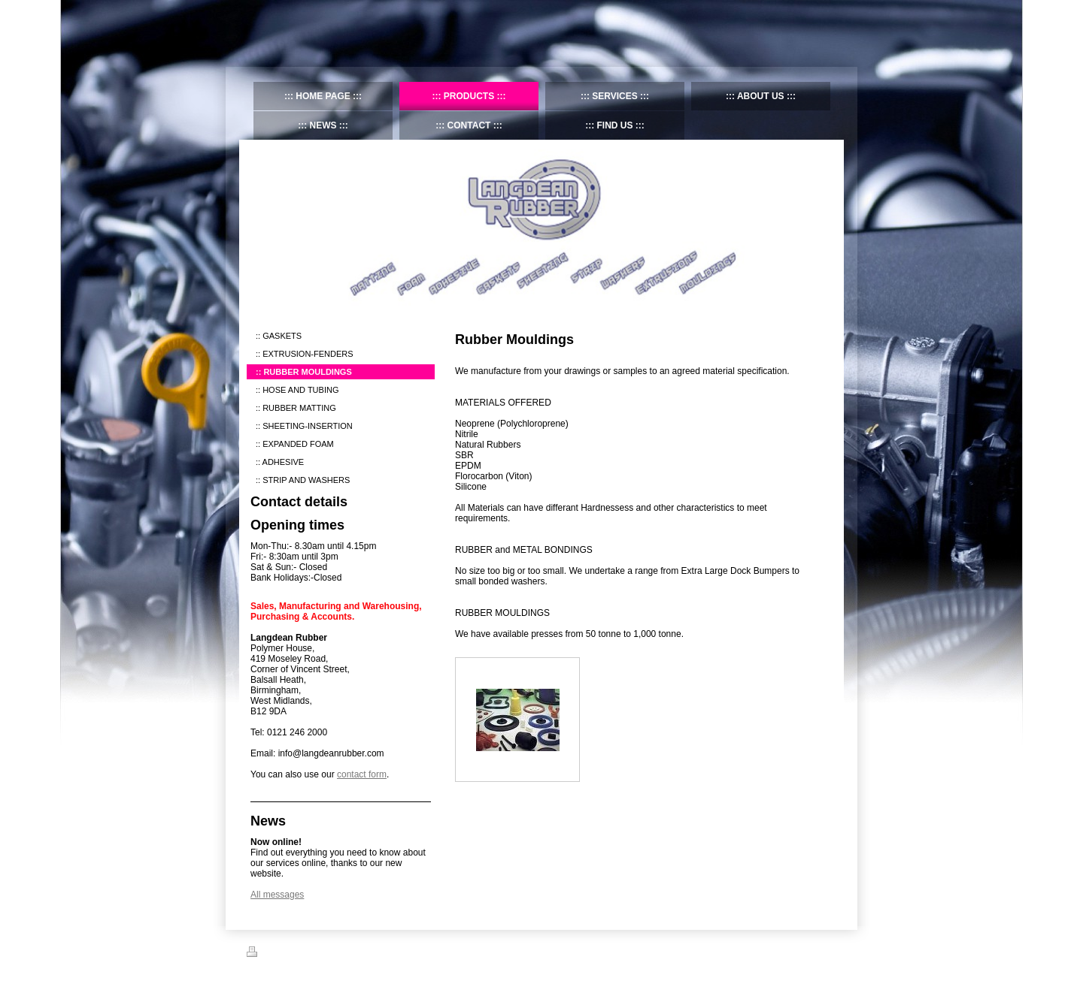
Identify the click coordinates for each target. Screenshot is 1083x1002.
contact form (362, 774)
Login (826, 951)
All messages (277, 894)
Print (264, 953)
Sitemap (302, 953)
